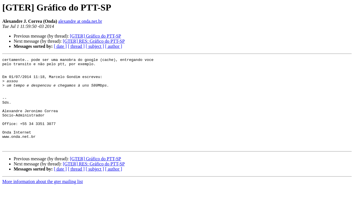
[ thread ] (76, 46)
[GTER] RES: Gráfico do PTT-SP (94, 41)
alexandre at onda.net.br (80, 21)
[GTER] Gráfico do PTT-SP (95, 36)
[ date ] (60, 46)
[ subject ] (95, 46)
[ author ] (113, 46)
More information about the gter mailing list (42, 199)
